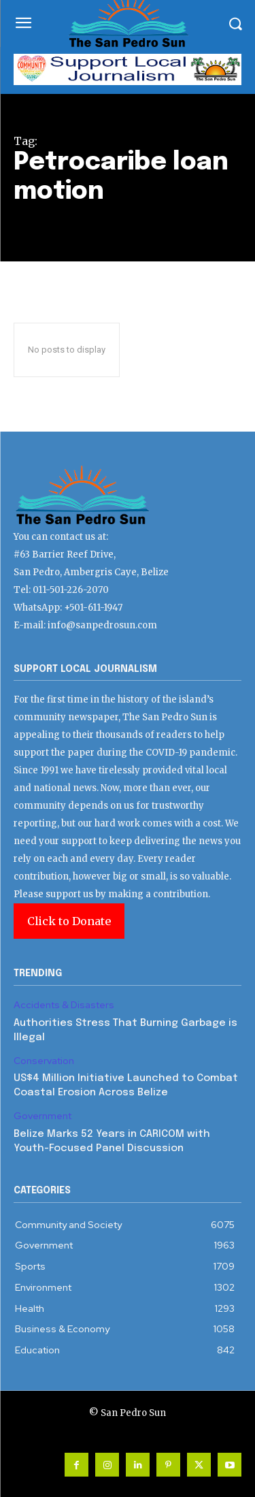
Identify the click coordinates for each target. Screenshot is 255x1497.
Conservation (44, 1061)
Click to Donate (69, 921)
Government (42, 1116)
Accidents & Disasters (64, 1005)
